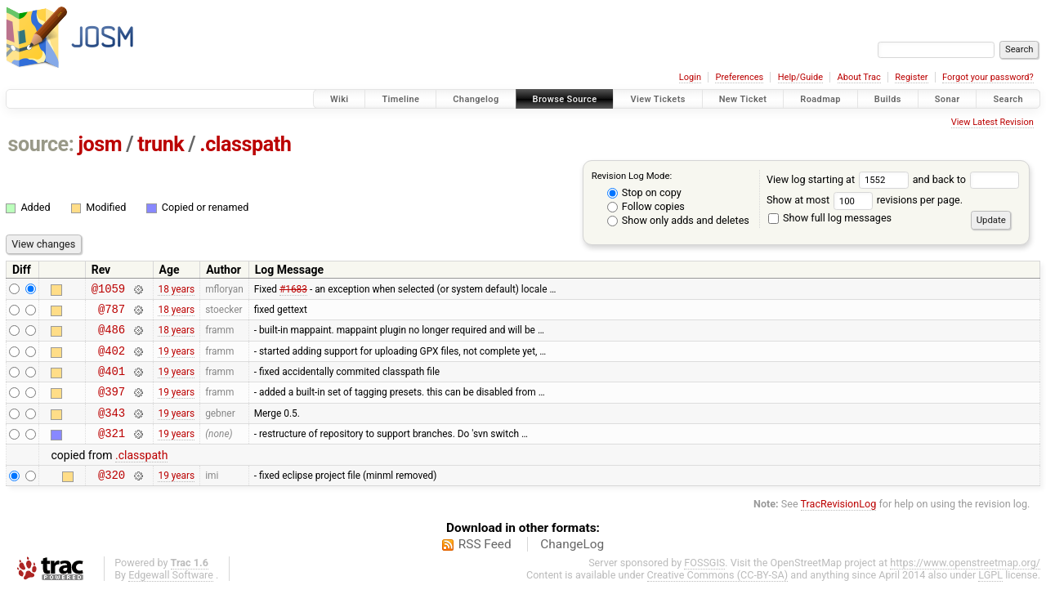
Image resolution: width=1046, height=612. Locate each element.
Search (1008, 99)
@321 (111, 452)
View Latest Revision (992, 122)
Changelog (475, 99)
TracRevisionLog (839, 526)
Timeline (400, 99)
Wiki (339, 99)
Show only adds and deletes (678, 220)
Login (690, 77)
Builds (887, 99)
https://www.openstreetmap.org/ (965, 584)
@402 (111, 360)
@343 (111, 429)
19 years (176, 359)
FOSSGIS (704, 584)
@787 (111, 313)
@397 (111, 405)
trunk (160, 144)
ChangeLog (572, 566)
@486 (111, 336)
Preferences (739, 77)
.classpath (245, 144)
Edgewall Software (170, 597)
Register (911, 77)
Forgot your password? (988, 77)
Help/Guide (800, 77)
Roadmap (820, 99)
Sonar (947, 99)
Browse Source (565, 99)
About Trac (859, 77)
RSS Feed (485, 566)
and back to (966, 179)
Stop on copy (644, 192)
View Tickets (657, 99)
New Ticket (743, 99)
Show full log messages (830, 218)
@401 (111, 383)
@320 (111, 496)
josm (100, 144)
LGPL (990, 597)
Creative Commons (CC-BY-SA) (718, 597)
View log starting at (840, 179)
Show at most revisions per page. (865, 200)
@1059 (108, 290)
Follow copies (646, 206)
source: (41, 144)
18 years (176, 290)
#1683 (293, 290)
